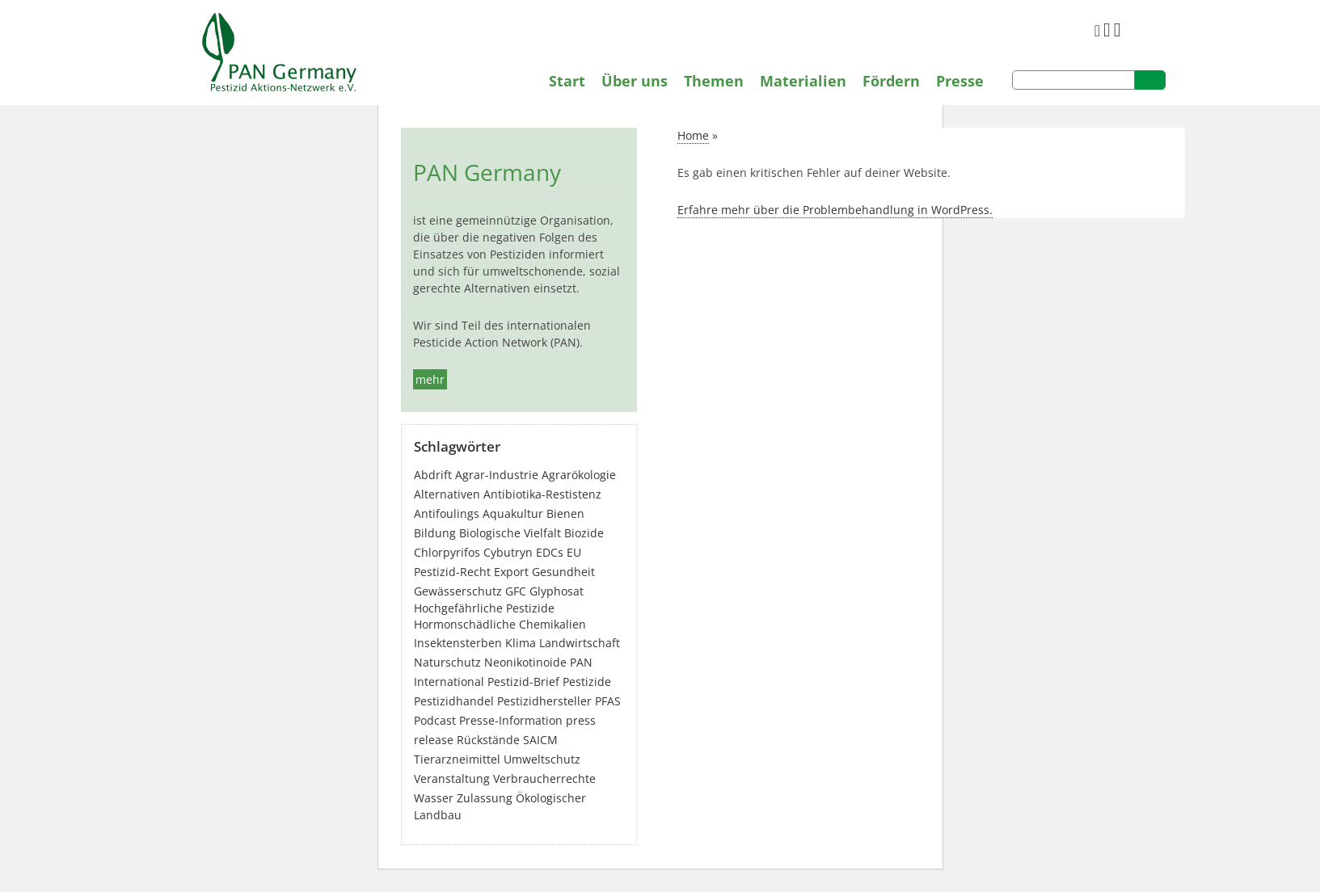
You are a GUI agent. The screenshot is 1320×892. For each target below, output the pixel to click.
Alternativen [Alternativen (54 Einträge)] (447, 494)
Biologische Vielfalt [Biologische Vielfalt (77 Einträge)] (510, 533)
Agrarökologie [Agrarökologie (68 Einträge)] (579, 474)
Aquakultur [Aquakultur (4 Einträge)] (513, 513)
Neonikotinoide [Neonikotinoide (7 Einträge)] (525, 662)
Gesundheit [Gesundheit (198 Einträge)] (563, 571)
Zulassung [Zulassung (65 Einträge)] (484, 798)
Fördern (891, 80)
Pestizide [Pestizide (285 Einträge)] (587, 681)
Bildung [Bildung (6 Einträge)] (435, 533)
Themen (714, 80)
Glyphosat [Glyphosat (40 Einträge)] (556, 591)
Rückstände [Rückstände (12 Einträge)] (488, 739)
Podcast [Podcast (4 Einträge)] (435, 720)
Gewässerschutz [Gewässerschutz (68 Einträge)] (458, 591)
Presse (960, 80)
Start (567, 80)
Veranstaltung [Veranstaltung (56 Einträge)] (452, 778)
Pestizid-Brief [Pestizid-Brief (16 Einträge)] (523, 681)
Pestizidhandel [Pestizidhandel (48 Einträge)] (454, 701)
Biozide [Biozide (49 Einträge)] (584, 533)
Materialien (803, 80)
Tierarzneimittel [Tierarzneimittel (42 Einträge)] (457, 759)
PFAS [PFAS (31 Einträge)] (608, 701)
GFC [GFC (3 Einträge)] (515, 591)
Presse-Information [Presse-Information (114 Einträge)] (511, 720)
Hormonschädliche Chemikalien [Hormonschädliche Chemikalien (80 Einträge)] (500, 624)
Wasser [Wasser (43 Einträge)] (433, 798)
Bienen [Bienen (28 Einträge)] (565, 513)
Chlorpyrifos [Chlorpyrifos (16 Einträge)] (447, 552)
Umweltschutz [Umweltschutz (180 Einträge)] (542, 759)
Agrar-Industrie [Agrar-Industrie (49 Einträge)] (496, 474)
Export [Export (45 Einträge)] (511, 571)
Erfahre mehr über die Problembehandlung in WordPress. (835, 209)
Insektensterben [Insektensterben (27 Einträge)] (458, 642)
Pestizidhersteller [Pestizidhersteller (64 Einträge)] (544, 701)
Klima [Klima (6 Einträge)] (520, 642)
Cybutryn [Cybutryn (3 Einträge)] (508, 552)
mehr (430, 379)
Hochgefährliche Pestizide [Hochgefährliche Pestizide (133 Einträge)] (484, 608)
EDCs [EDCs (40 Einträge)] (549, 552)
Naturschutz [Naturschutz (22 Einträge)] (447, 662)
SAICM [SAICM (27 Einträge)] (540, 739)
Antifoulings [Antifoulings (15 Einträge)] (446, 513)
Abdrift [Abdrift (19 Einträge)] (433, 474)
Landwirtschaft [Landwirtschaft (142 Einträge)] (579, 642)
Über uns (634, 80)
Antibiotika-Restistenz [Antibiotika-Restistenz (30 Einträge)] (542, 494)
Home (693, 135)
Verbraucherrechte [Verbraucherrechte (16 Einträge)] (544, 778)
